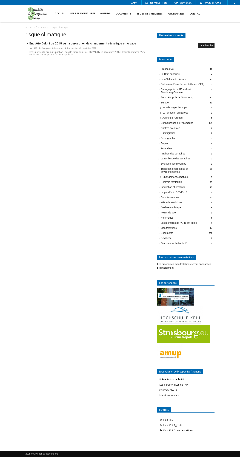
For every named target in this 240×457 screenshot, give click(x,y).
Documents (124, 13)
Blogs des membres (149, 13)
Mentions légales (169, 395)
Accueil (60, 13)
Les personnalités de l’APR (174, 384)
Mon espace (210, 2)
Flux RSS (166, 419)
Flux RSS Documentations (176, 430)
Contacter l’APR (168, 390)
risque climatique (59, 27)
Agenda (105, 13)
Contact (196, 13)
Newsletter (156, 2)
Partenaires (176, 13)
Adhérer (183, 2)
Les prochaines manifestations (176, 257)
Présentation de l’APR (171, 379)
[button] (233, 2)
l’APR (133, 2)
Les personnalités (82, 13)
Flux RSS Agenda (170, 425)
